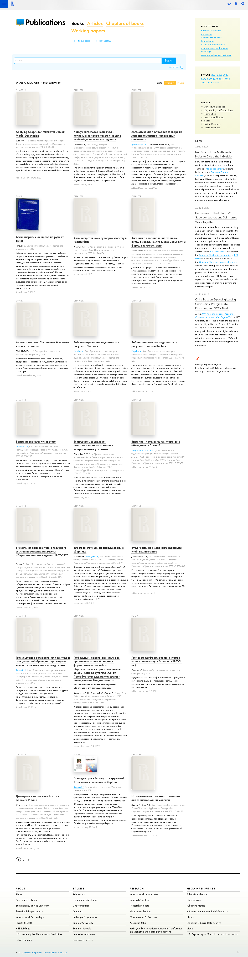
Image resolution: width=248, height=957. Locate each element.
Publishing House (196, 905)
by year (180, 82)
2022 (215, 79)
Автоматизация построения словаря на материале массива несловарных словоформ (156, 135)
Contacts (26, 952)
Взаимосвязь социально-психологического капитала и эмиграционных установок (93, 445)
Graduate (78, 911)
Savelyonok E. (92, 556)
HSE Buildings (23, 928)
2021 (221, 79)
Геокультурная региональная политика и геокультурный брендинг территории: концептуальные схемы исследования (43, 661)
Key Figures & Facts (26, 900)
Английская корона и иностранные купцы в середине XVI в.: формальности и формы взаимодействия (158, 241)
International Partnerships (30, 917)
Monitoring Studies (140, 911)
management (208, 47)
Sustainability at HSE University (32, 905)
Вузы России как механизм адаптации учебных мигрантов (156, 549)
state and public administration (216, 54)
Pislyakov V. (79, 351)
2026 (219, 74)
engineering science (211, 37)
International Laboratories (144, 894)
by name (168, 82)
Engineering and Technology (218, 110)
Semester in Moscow (84, 934)
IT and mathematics (210, 44)
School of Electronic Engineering (215, 255)
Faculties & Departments (29, 911)
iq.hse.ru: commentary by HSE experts (207, 911)
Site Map (62, 952)
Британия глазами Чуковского (36, 441)
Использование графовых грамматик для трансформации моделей (155, 798)
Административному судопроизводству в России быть (100, 240)
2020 (227, 79)
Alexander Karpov (214, 168)
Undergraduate (81, 905)
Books (77, 23)
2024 (203, 79)
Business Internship (83, 939)
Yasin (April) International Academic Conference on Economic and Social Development (156, 930)
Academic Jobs (138, 922)
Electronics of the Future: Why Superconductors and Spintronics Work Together (216, 217)
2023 (209, 79)
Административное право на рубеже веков (40, 239)
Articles (95, 23)
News (199, 141)
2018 (209, 82)
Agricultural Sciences (214, 106)
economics (206, 33)
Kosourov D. (150, 450)
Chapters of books (125, 23)
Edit (238, 952)
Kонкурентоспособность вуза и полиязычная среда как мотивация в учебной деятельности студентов (97, 135)
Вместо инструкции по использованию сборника (99, 549)
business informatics (211, 30)
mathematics (221, 47)
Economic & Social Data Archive (204, 922)
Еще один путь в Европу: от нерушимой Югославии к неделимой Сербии (99, 780)
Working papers (88, 31)
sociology (206, 51)
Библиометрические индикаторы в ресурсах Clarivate (96, 344)
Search (168, 60)
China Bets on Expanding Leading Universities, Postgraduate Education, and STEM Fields (215, 303)
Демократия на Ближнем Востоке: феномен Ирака (38, 798)
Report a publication (81, 40)
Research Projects (139, 905)
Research (137, 888)
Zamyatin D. (21, 670)
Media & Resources (201, 888)
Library (190, 917)
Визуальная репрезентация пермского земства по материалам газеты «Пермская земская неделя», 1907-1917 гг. (42, 553)
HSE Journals (193, 900)
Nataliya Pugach (218, 251)
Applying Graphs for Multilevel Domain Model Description (40, 133)
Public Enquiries (24, 939)
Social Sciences (212, 127)
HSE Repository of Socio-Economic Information (212, 934)
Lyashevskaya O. (138, 144)
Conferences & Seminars (143, 917)
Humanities (210, 113)
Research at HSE (103, 40)
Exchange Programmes (85, 917)
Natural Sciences (212, 124)
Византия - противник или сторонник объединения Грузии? (155, 443)
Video (190, 928)
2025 (225, 74)
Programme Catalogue (85, 900)
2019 (203, 82)
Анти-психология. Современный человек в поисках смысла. (42, 344)
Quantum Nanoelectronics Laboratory (217, 262)
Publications (45, 22)
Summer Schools (82, 928)
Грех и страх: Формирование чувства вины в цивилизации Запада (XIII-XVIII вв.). (156, 661)
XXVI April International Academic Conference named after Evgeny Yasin (215, 315)
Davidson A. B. (22, 446)
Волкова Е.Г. (79, 787)
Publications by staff (198, 894)
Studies (78, 888)
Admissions (79, 894)
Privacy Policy (50, 952)
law (223, 44)
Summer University (83, 922)
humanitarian (207, 41)
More (216, 82)
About (20, 888)
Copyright (37, 952)
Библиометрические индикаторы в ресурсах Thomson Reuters (154, 344)
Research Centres (139, 900)
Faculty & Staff (24, 922)
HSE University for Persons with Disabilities (39, 934)
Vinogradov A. (137, 450)
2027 (213, 74)
